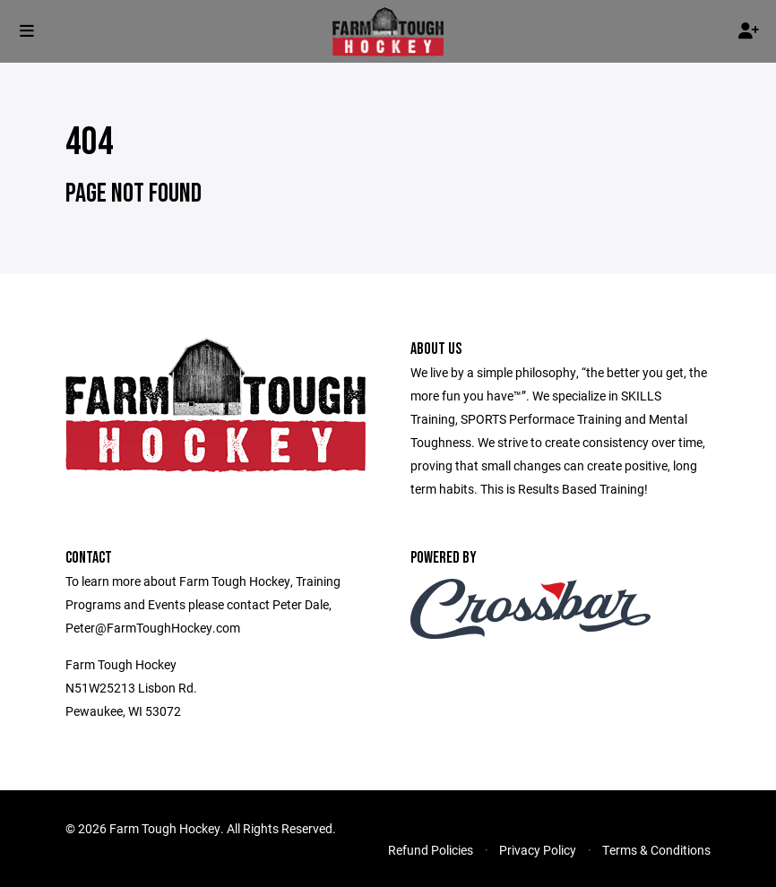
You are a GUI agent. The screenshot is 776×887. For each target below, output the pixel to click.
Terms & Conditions (656, 849)
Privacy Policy (537, 849)
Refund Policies (430, 849)
